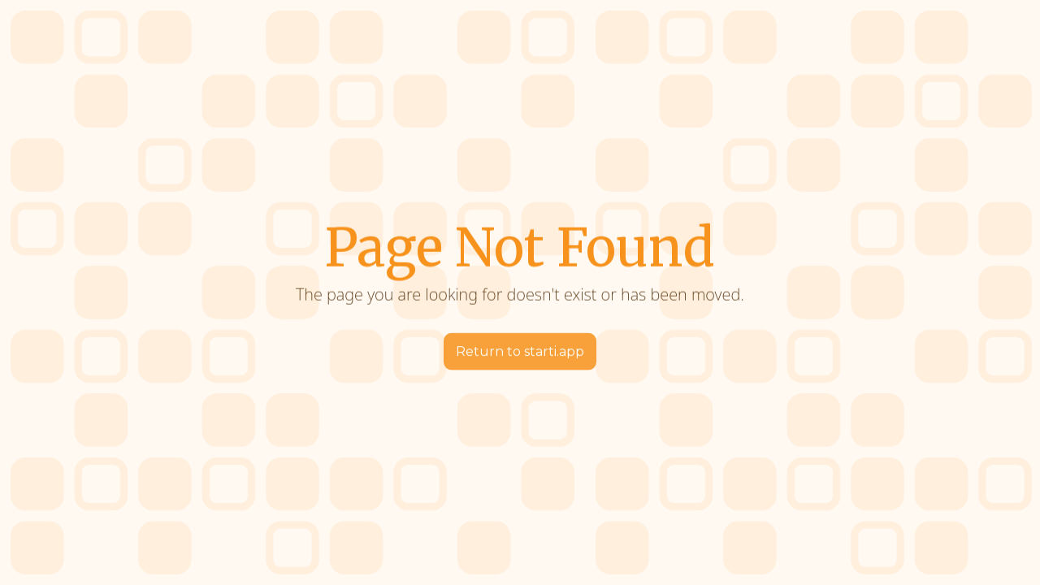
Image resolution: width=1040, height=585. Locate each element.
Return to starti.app (520, 351)
